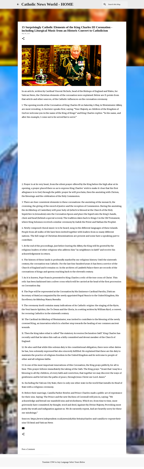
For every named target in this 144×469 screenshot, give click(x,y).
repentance (116, 393)
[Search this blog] (115, 4)
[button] (23, 38)
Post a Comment (28, 449)
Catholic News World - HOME (47, 4)
